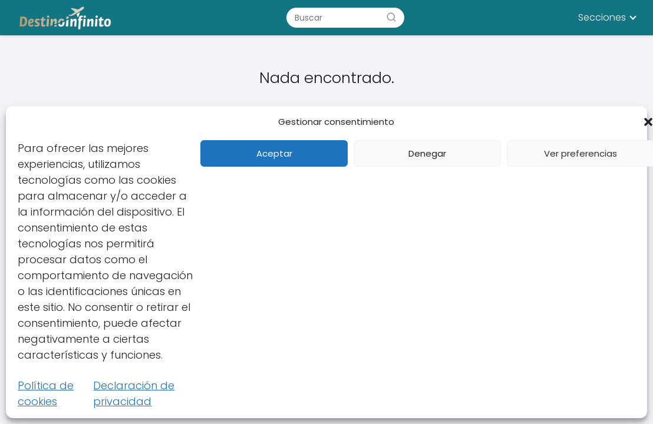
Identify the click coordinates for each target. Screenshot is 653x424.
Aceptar (274, 153)
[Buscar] (391, 17)
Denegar (427, 153)
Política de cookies (46, 393)
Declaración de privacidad (133, 393)
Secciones (602, 17)
